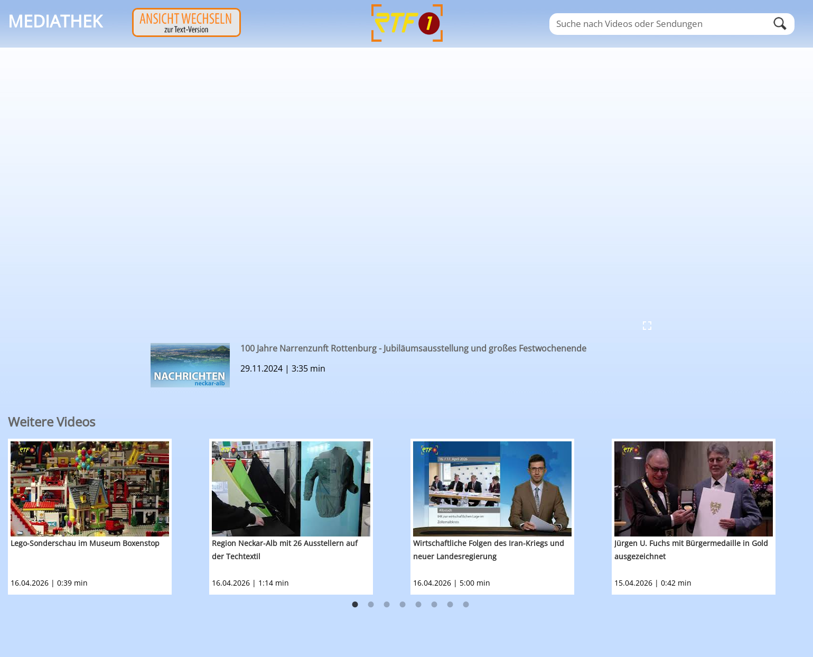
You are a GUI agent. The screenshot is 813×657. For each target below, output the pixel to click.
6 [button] (434, 604)
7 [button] (450, 604)
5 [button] (418, 604)
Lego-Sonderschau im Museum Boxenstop (85, 543)
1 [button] (355, 604)
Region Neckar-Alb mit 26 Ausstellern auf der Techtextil (285, 549)
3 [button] (386, 604)
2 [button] (371, 604)
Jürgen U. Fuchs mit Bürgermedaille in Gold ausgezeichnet (691, 549)
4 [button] (402, 604)
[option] (108, 517)
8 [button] (466, 604)
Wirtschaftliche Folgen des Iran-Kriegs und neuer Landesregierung (488, 549)
